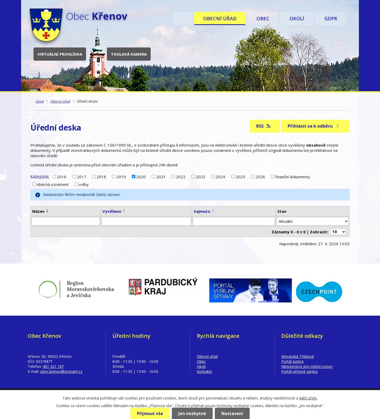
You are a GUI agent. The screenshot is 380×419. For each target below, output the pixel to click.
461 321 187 (53, 366)
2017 (81, 176)
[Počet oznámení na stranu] (338, 232)
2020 (141, 176)
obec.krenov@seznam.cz (61, 371)
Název (38, 211)
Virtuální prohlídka (59, 54)
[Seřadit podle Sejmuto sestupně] (213, 212)
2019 (121, 176)
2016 (61, 176)
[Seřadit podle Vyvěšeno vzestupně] (124, 210)
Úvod (183, 18)
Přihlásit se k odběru (314, 126)
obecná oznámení (52, 184)
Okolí (296, 18)
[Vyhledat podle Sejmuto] (234, 221)
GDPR (330, 18)
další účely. (308, 398)
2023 (200, 176)
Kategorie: (39, 176)
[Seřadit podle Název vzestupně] (47, 210)
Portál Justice (292, 361)
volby (84, 184)
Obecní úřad (219, 18)
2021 (161, 176)
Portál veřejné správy (299, 371)
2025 (240, 176)
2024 (220, 176)
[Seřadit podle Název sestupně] (47, 212)
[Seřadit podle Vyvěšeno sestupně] (124, 212)
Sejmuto (202, 211)
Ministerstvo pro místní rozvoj (306, 366)
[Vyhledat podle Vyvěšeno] (146, 221)
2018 (101, 176)
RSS (263, 126)
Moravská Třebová (297, 356)
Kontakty (204, 371)
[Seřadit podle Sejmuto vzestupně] (213, 210)
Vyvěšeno (111, 211)
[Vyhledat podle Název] (65, 221)
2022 (181, 176)
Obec (262, 18)
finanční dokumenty (292, 176)
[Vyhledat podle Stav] (313, 221)
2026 (260, 176)
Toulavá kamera (129, 54)
